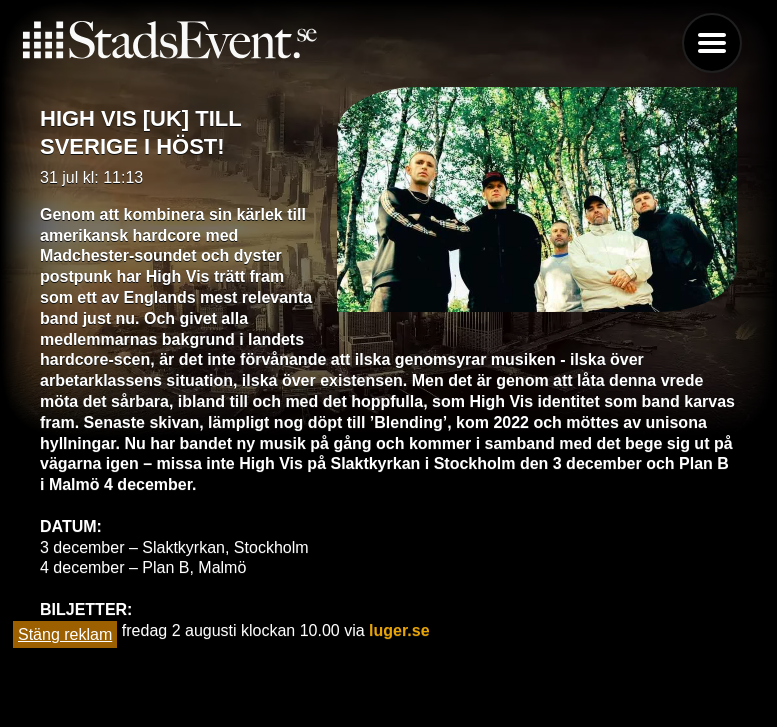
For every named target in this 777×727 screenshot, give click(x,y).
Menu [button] (712, 43)
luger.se (399, 630)
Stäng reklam (65, 634)
